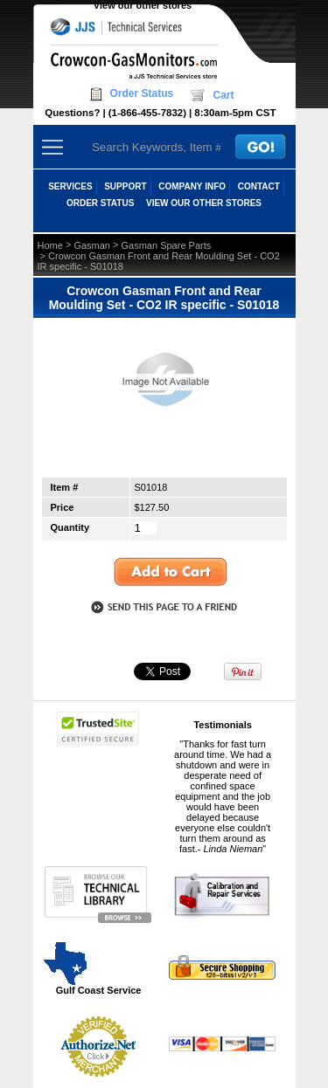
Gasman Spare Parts (167, 245)
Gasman (91, 245)
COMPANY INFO (192, 186)
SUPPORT (125, 186)
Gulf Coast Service (93, 967)
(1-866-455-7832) (147, 112)
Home (50, 245)
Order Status (142, 93)
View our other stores (143, 5)
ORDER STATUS (100, 203)
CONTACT (259, 186)
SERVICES (70, 186)
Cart (223, 95)
